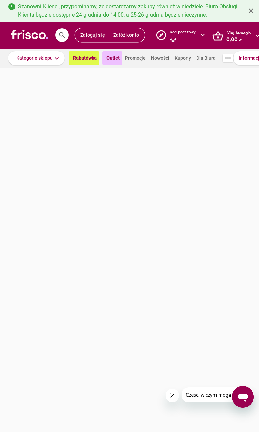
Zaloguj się (92, 35)
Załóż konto (126, 35)
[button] (36, 58)
